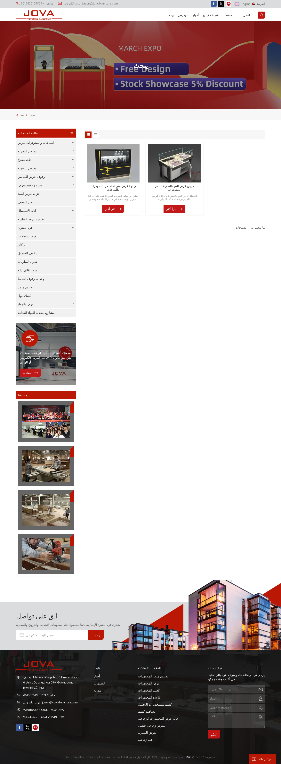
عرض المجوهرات (149, 683)
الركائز (22, 244)
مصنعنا (228, 15)
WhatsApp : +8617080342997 (44, 709)
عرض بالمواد (26, 304)
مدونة (97, 690)
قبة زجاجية (145, 739)
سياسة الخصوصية (172, 757)
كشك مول (24, 295)
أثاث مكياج (24, 159)
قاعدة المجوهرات (149, 697)
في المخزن (25, 227)
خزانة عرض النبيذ (29, 193)
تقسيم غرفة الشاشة (31, 219)
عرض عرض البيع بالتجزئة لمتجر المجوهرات (174, 187)
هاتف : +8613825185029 (34, 3)
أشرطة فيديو (211, 15)
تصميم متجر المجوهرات (153, 676)
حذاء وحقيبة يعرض (30, 185)
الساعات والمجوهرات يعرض (36, 142)
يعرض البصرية (27, 151)
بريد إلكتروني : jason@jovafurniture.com (88, 3)
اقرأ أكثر (110, 209)
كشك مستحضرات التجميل (155, 704)
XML (155, 757)
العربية (258, 3)
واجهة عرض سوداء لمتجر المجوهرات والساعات (113, 187)
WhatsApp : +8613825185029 (43, 717)
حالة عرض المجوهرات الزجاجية (158, 718)
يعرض (182, 15)
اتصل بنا (245, 15)
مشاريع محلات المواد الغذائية (36, 312)
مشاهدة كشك (147, 711)
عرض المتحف (27, 202)
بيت (171, 15)
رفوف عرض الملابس (31, 176)
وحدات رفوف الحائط (31, 278)
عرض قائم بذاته (28, 270)
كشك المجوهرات (149, 690)
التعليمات (100, 683)
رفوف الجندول (27, 253)
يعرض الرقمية (27, 168)
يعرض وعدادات (27, 236)
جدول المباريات (28, 261)
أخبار (195, 15)
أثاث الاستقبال (27, 210)
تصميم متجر (25, 287)
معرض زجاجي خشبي (151, 725)
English (243, 3)
